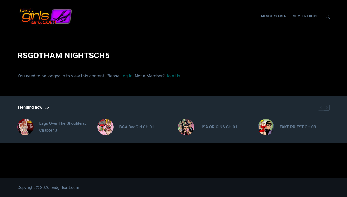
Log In (127, 76)
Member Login (305, 16)
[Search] (328, 17)
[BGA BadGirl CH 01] (105, 127)
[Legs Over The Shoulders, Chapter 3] (25, 127)
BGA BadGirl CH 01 (136, 126)
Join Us (173, 76)
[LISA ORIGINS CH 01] (186, 127)
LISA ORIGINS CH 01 (218, 126)
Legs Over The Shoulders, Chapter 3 (62, 127)
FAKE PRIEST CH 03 (298, 126)
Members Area (273, 16)
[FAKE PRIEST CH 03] (266, 127)
